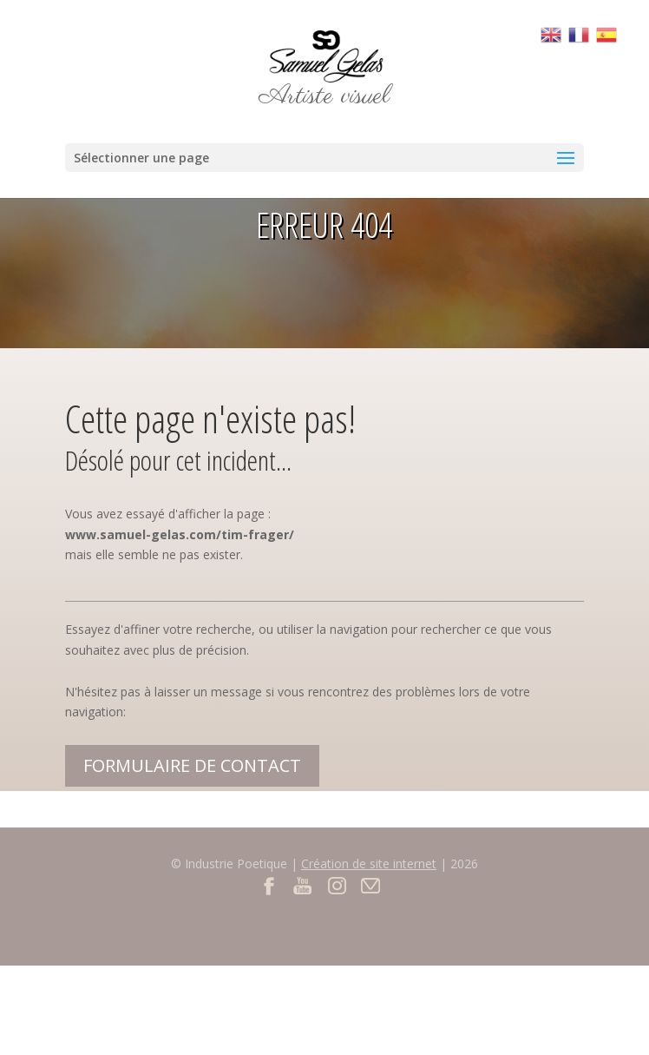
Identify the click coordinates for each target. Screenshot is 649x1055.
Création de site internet (368, 863)
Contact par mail (371, 885)
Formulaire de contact (192, 765)
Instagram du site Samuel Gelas (337, 885)
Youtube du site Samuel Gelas (303, 885)
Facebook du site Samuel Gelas (269, 885)
